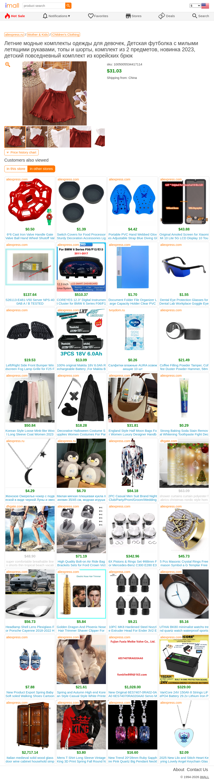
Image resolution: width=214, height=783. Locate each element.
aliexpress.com (17, 179)
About (178, 769)
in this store (16, 169)
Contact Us (197, 769)
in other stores (41, 169)
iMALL (204, 777)
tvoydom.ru (117, 310)
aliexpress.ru (15, 441)
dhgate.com (168, 441)
